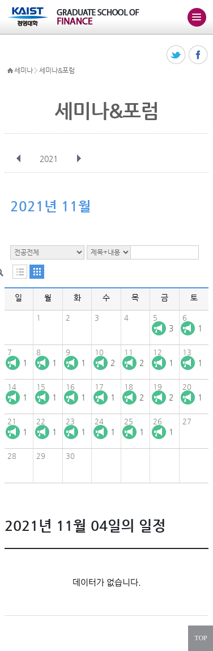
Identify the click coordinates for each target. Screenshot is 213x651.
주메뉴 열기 (196, 17)
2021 (50, 158)
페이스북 (198, 55)
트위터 (176, 55)
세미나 (23, 70)
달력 (36, 272)
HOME (10, 70)
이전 (19, 158)
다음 (79, 158)
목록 (19, 272)
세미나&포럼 (56, 70)
